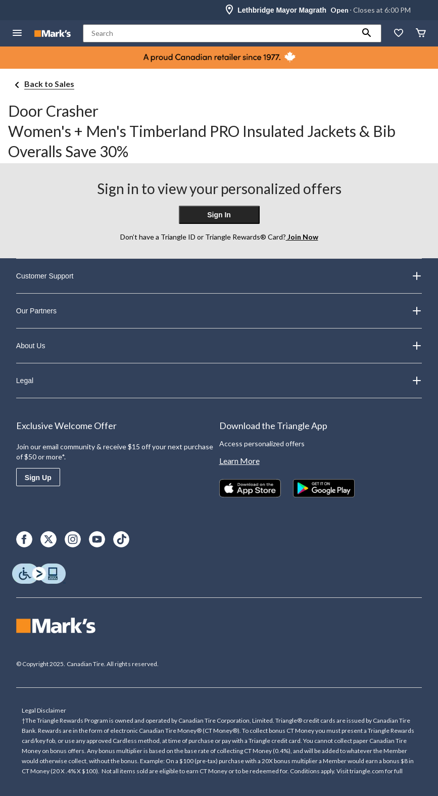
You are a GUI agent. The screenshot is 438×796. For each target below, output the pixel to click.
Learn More (239, 460)
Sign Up (38, 478)
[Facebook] (24, 539)
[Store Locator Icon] (229, 10)
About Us (219, 346)
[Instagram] (73, 539)
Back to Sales (49, 83)
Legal (219, 381)
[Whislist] (399, 33)
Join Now (302, 236)
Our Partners (219, 311)
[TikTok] (121, 539)
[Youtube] (97, 539)
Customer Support (219, 276)
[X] (48, 539)
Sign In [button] (219, 215)
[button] (367, 33)
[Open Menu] (17, 33)
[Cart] (421, 33)
